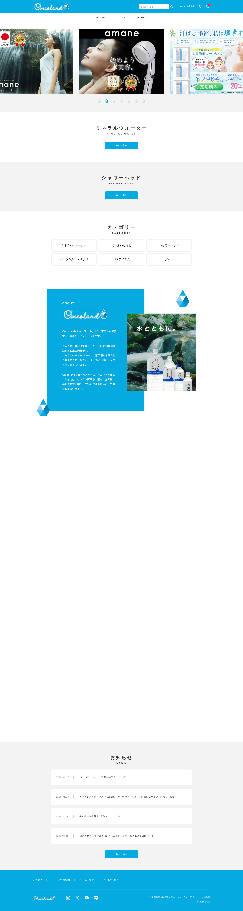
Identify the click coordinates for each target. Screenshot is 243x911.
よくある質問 (87, 879)
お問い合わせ (111, 879)
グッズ (169, 259)
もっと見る (121, 145)
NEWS (122, 17)
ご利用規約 (64, 879)
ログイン (181, 6)
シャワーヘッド (169, 245)
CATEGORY (101, 17)
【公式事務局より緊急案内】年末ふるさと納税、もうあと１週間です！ (115, 836)
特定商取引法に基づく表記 (162, 897)
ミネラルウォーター (73, 245)
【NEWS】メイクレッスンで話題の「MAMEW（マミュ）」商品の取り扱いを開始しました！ (127, 796)
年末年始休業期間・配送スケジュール (98, 816)
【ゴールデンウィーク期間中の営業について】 (102, 777)
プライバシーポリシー (188, 897)
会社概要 (205, 897)
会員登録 (190, 6)
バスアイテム (121, 259)
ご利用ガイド (40, 879)
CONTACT (142, 17)
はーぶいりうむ (121, 245)
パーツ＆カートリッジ (74, 259)
